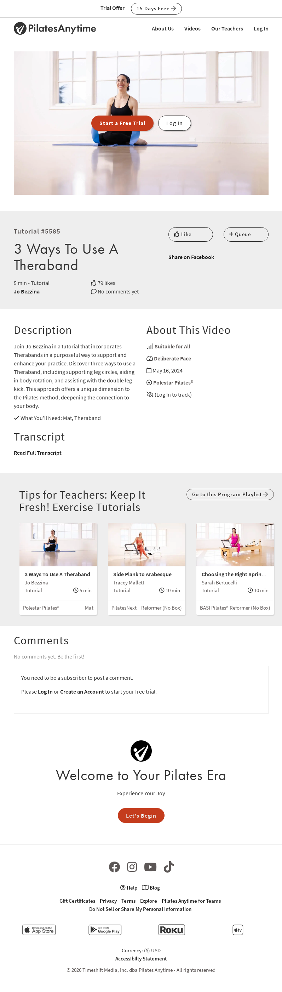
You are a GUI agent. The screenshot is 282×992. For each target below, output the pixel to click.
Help (128, 887)
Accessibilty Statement (141, 958)
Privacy (108, 900)
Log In (261, 28)
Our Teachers (227, 28)
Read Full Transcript (38, 452)
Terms (128, 900)
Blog (151, 887)
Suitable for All (172, 346)
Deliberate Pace (172, 358)
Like (182, 234)
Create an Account (82, 691)
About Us (163, 28)
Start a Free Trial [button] (122, 123)
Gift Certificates (77, 900)
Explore (148, 900)
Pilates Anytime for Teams (191, 900)
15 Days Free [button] (156, 8)
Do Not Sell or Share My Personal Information (140, 909)
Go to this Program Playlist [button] (230, 494)
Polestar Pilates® (173, 382)
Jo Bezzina (27, 291)
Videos (192, 28)
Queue (240, 234)
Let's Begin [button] (141, 815)
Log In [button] (174, 123)
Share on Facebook (191, 256)
